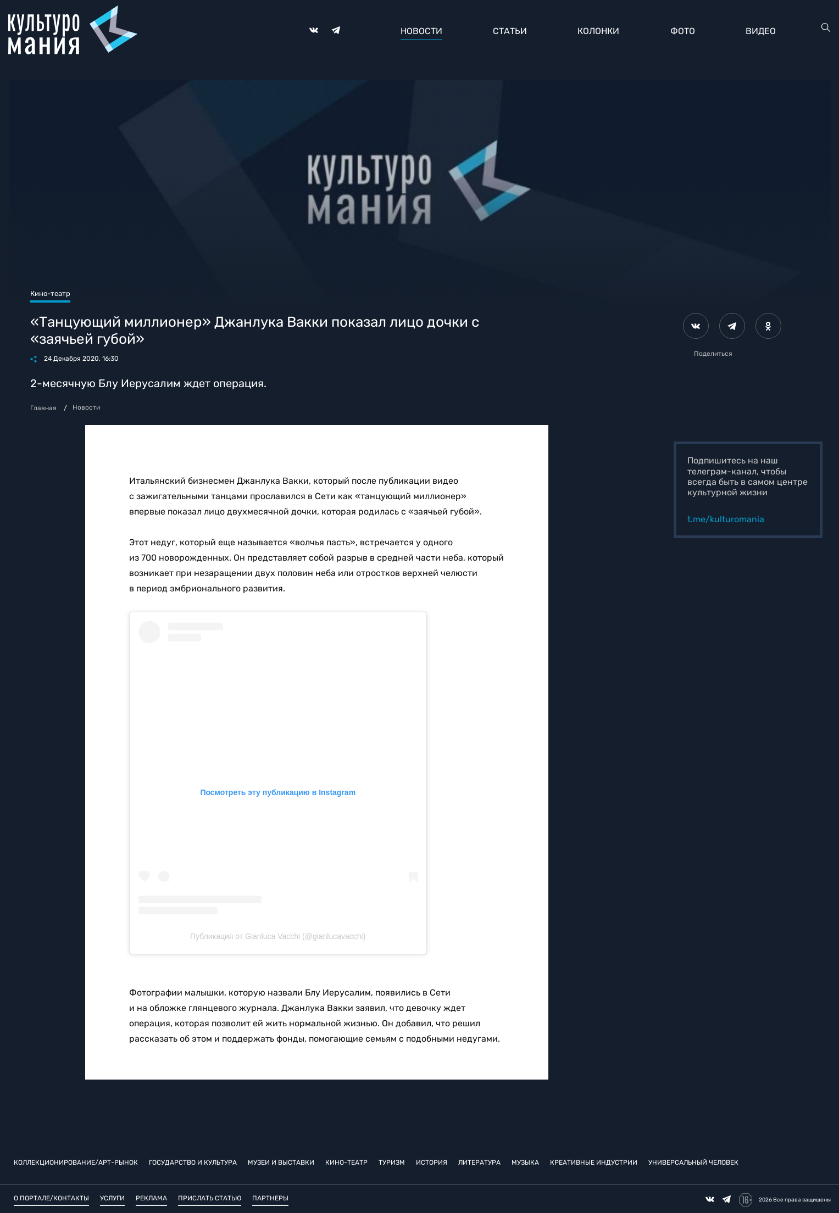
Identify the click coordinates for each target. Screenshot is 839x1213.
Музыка (525, 1162)
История (431, 1162)
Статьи (510, 31)
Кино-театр (346, 1162)
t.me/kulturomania (725, 519)
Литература (479, 1162)
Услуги (112, 1198)
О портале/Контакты (51, 1198)
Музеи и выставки (281, 1162)
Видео (761, 31)
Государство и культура (193, 1162)
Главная (43, 408)
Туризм (392, 1162)
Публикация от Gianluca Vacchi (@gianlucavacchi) (277, 936)
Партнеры (270, 1198)
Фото (682, 31)
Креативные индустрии (593, 1162)
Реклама (151, 1198)
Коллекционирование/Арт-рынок (76, 1162)
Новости (421, 31)
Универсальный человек (693, 1162)
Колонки (598, 31)
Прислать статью (209, 1198)
